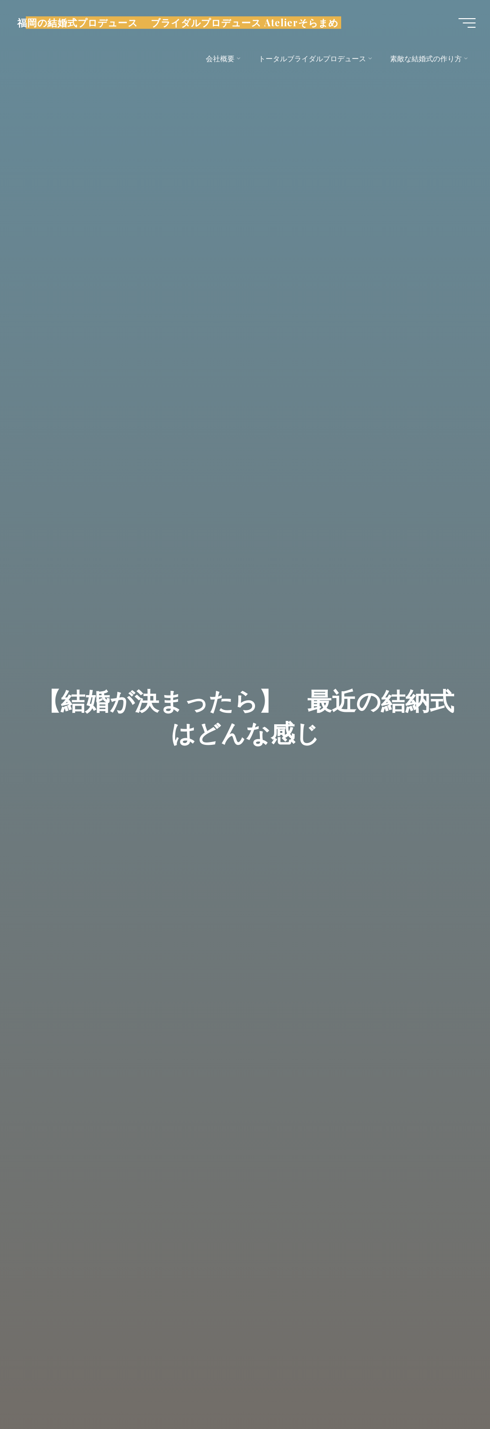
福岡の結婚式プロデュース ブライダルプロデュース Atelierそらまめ (177, 22)
